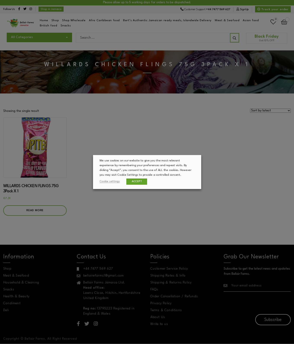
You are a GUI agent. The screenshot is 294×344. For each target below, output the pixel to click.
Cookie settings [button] (110, 181)
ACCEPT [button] (137, 181)
